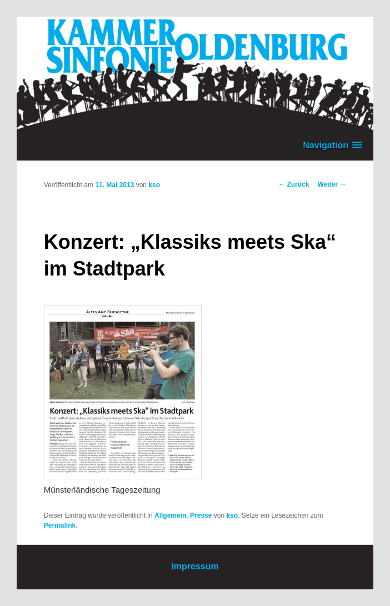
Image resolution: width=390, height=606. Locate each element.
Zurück (293, 184)
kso (154, 185)
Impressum (194, 566)
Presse (201, 515)
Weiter (331, 184)
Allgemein (170, 515)
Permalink (60, 525)
